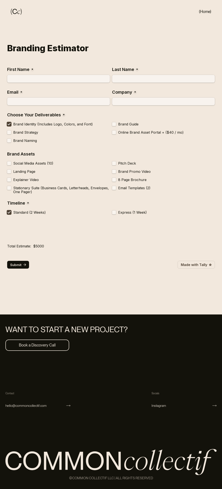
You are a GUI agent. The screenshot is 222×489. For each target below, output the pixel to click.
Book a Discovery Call (37, 345)
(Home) (205, 11)
